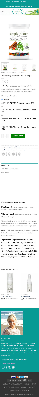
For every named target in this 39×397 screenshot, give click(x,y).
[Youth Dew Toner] (29, 283)
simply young (21, 150)
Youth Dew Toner (25, 296)
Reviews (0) (5, 172)
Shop (4, 383)
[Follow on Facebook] (3, 367)
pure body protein (13, 150)
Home (3, 73)
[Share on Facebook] (6, 154)
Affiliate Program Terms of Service (24, 384)
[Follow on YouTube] (13, 367)
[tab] (19, 165)
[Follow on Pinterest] (9, 367)
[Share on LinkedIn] (19, 154)
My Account (11, 383)
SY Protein (21, 73)
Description (5, 165)
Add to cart (18, 136)
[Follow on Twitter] (6, 367)
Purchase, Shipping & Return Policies (16, 387)
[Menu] (2, 11)
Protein (6, 150)
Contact (32, 387)
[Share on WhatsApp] (3, 154)
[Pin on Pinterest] (16, 154)
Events (33, 383)
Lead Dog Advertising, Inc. (26, 394)
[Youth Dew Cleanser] (10, 283)
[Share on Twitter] (9, 154)
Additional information (10, 169)
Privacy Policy (7, 384)
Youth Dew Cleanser (7, 296)
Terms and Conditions (19, 386)
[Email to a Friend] (13, 154)
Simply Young (11, 73)
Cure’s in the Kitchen (23, 383)
